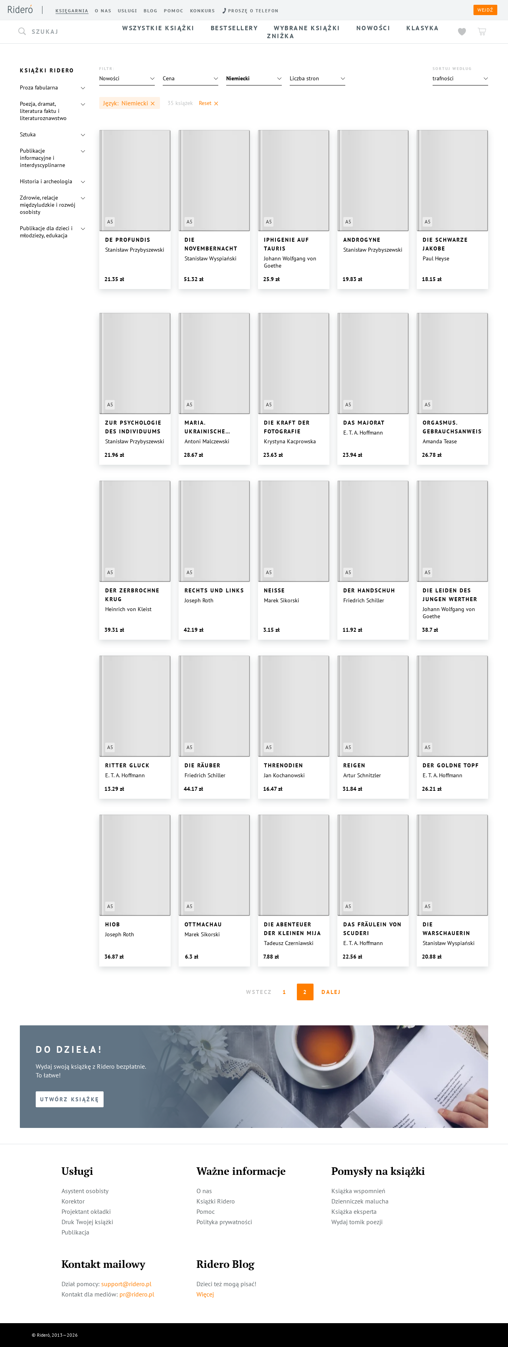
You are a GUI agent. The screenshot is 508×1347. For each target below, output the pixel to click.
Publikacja (75, 1232)
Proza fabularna (39, 87)
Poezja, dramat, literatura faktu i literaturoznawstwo (43, 111)
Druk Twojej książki (87, 1222)
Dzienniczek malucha (360, 1201)
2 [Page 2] (305, 992)
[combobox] (63, 31)
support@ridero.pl (126, 1284)
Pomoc (205, 1211)
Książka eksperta (354, 1211)
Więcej (205, 1294)
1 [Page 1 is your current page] (285, 992)
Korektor (73, 1201)
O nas (204, 1191)
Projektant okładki (86, 1211)
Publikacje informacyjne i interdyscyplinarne (42, 158)
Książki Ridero (215, 1201)
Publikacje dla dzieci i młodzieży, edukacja (46, 232)
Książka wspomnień (358, 1191)
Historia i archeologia (46, 181)
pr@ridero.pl (136, 1294)
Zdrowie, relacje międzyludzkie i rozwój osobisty (47, 204)
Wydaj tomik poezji (357, 1222)
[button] (63, 31)
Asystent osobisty (85, 1191)
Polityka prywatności (224, 1222)
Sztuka (28, 134)
